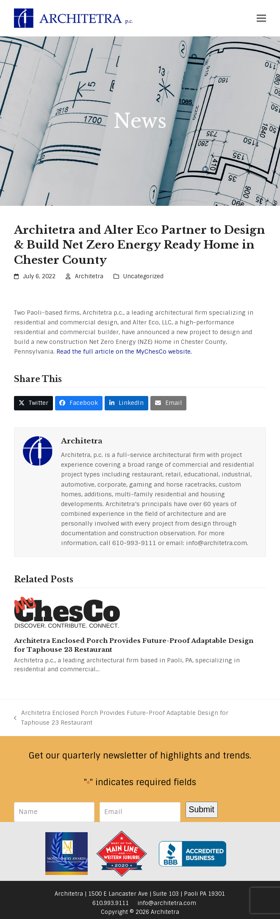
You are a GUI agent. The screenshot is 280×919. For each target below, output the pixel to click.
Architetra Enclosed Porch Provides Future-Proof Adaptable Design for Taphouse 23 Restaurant (121, 718)
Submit (201, 809)
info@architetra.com (166, 903)
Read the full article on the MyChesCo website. (124, 351)
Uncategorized (143, 276)
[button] (261, 18)
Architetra (89, 276)
